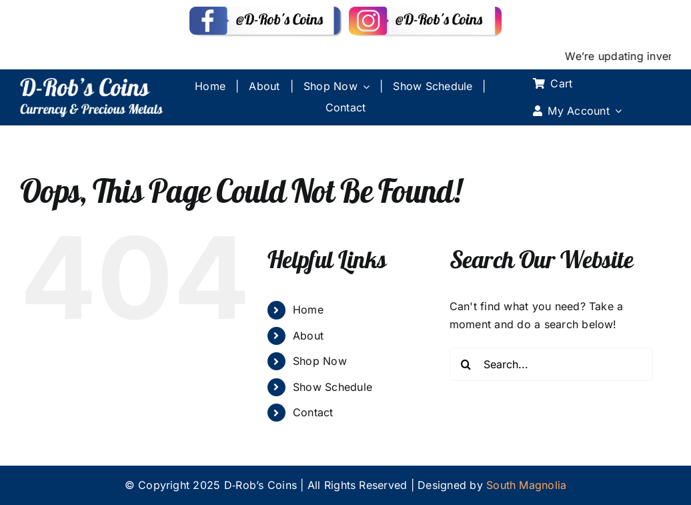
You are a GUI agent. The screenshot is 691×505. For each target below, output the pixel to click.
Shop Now (320, 361)
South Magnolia (526, 485)
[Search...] (551, 364)
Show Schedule (332, 387)
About (308, 335)
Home (308, 309)
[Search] (466, 364)
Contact (313, 412)
